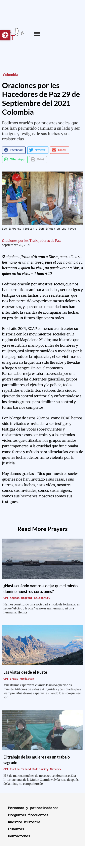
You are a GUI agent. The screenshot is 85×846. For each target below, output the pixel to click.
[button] (5, 35)
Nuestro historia (24, 822)
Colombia (10, 75)
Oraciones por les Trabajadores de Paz (31, 241)
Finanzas (16, 829)
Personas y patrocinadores (33, 807)
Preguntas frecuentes (28, 815)
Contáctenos (19, 836)
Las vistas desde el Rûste (25, 672)
